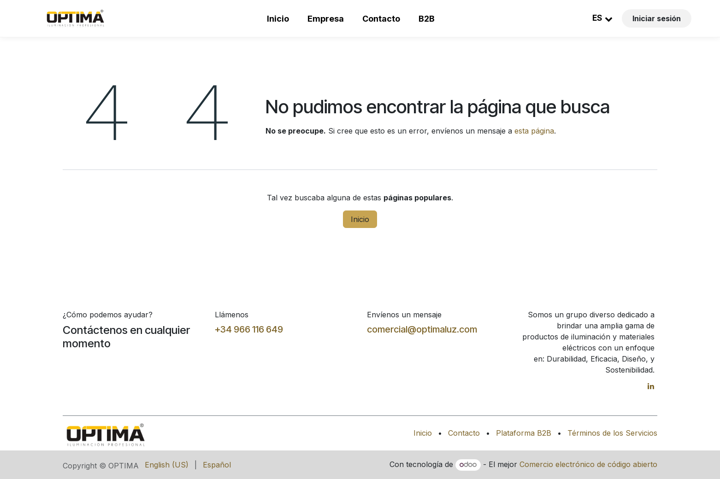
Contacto (381, 18)
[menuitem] (167, 465)
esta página (534, 130)
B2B (427, 18)
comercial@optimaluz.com (422, 329)
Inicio (278, 18)
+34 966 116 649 (249, 329)
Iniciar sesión (656, 18)
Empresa (325, 18)
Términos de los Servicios (612, 433)
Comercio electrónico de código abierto (588, 464)
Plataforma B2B (523, 433)
